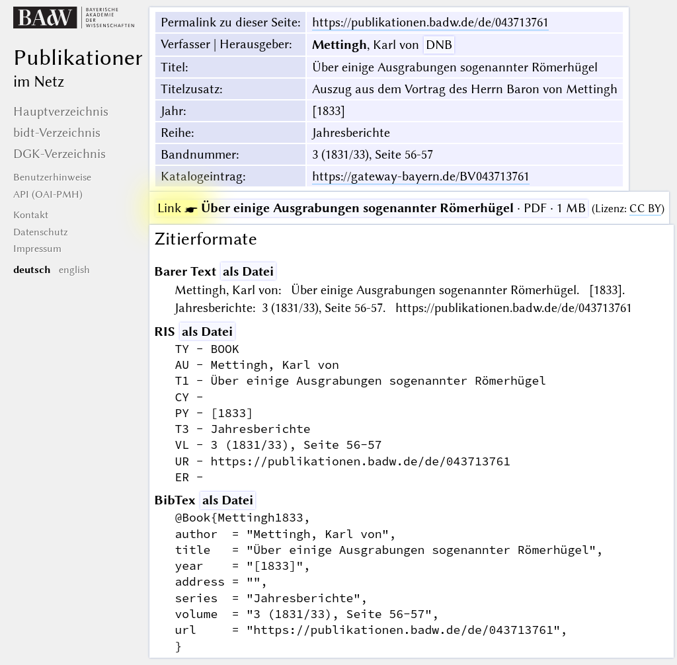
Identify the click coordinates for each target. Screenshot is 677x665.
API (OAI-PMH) (48, 194)
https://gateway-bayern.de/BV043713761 (421, 176)
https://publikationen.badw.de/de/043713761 (430, 22)
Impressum (37, 248)
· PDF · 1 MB (371, 207)
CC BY (645, 208)
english (74, 270)
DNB (439, 44)
